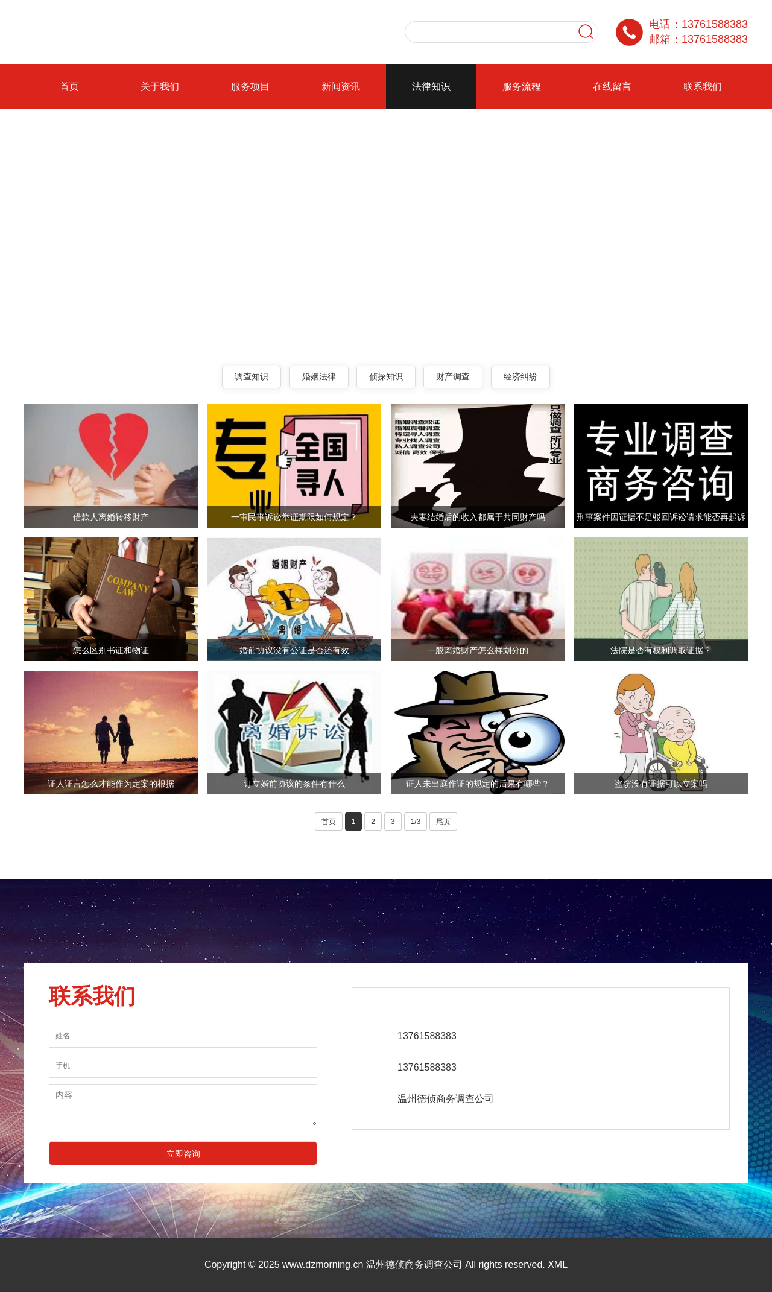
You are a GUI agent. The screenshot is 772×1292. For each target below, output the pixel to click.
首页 (69, 86)
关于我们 (160, 86)
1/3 (416, 821)
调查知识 (251, 376)
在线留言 (612, 86)
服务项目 (250, 86)
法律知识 (431, 86)
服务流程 (521, 86)
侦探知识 (386, 376)
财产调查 (453, 376)
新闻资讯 (340, 86)
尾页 (443, 821)
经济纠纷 (520, 376)
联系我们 (702, 86)
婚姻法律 (319, 376)
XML (558, 1264)
